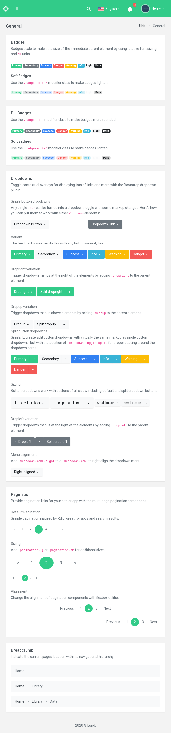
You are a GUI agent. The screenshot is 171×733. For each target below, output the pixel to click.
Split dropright (51, 292)
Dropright (23, 292)
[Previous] (15, 529)
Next (107, 608)
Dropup (22, 324)
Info (96, 254)
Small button (107, 403)
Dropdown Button (30, 224)
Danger (141, 254)
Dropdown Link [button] (105, 224)
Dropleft (22, 442)
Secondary (48, 254)
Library (37, 701)
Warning (117, 254)
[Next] (62, 529)
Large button (30, 402)
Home (19, 686)
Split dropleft (57, 442)
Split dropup (46, 324)
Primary (22, 254)
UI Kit (141, 26)
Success (75, 254)
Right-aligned (26, 472)
